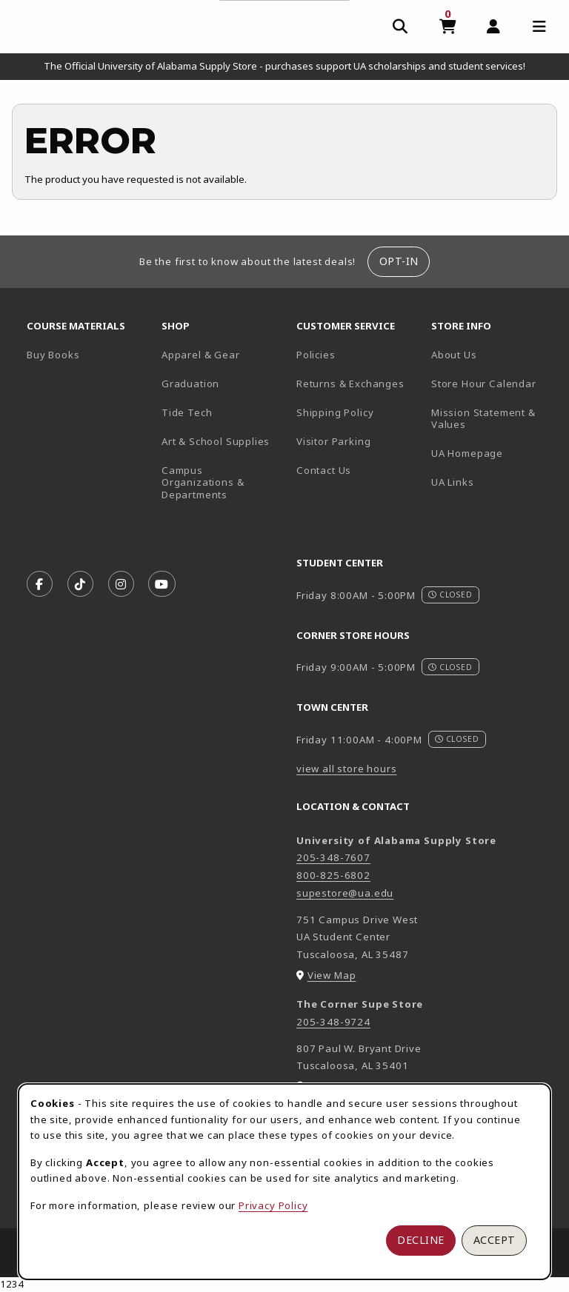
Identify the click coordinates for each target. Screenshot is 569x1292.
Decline (421, 1240)
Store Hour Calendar (492, 383)
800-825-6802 (333, 875)
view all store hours (346, 768)
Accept (494, 1240)
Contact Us (323, 470)
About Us (454, 354)
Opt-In (399, 261)
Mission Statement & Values (483, 419)
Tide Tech (187, 412)
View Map (331, 975)
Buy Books (53, 354)
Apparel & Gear (201, 354)
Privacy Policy (273, 1205)
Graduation (190, 383)
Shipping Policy (334, 412)
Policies (316, 354)
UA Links (452, 482)
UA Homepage (492, 453)
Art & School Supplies (216, 441)
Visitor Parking (333, 441)
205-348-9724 (333, 1021)
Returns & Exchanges (350, 383)
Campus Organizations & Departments (223, 482)
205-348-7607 (333, 857)
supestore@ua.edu (344, 893)
